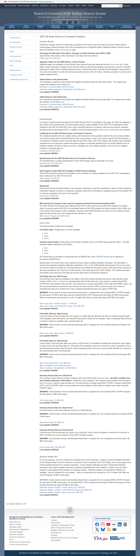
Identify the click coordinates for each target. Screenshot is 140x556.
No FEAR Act (56, 533)
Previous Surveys (15, 47)
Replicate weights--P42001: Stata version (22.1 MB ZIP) (61, 492)
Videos (83, 5)
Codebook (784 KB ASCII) (50, 151)
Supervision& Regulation (55, 26)
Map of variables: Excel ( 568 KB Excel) (55, 366)
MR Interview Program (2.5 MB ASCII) (54, 216)
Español (54, 535)
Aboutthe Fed (11, 26)
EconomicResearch (99, 26)
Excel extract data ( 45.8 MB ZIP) (53, 447)
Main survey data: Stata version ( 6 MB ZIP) (57, 333)
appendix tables (103, 378)
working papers (65, 50)
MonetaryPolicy (40, 26)
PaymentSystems (85, 26)
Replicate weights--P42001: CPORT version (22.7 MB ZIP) (62, 487)
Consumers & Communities (126, 26)
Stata (46, 236)
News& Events (26, 26)
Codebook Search (16, 75)
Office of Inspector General (61, 528)
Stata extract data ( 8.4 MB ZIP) (52, 422)
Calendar (35, 5)
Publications (44, 5)
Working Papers (15, 70)
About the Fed (14, 522)
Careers (71, 5)
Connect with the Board (18, 544)
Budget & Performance (60, 530)
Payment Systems (16, 534)
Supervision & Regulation (19, 529)
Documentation (14, 42)
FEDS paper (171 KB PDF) (50, 58)
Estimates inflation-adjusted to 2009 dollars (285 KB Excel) (62, 107)
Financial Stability (16, 532)
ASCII (46, 238)
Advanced (126, 6)
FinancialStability (70, 26)
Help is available (59, 281)
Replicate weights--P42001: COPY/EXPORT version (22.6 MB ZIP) (66, 490)
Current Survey (14, 38)
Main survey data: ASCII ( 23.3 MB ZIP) (55, 363)
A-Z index (62, 5)
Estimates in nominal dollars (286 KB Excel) (57, 104)
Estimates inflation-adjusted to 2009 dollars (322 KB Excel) (62, 89)
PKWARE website (102, 257)
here (68, 84)
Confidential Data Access (18, 79)
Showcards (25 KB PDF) (49, 196)
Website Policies (57, 538)
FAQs (77, 5)
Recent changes (15, 61)
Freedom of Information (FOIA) (63, 525)
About (11, 51)
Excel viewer (115, 64)
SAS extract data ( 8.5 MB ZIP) (52, 400)
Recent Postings (24, 5)
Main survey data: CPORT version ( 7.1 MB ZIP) (58, 304)
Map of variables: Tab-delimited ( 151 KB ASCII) (58, 368)
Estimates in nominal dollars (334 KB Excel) (57, 87)
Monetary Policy (15, 527)
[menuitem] (11, 27)
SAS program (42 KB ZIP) (50, 178)
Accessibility (55, 540)
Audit (72, 530)
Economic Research (17, 537)
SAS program (48, 383)
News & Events (15, 524)
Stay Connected (10, 5)
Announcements (15, 56)
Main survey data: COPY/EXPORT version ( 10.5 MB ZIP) (62, 306)
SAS (46, 233)
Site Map (54, 5)
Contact (91, 5)
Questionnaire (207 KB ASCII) (51, 163)
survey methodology (111, 130)
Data (112, 26)
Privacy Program (71, 538)
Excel (46, 253)
